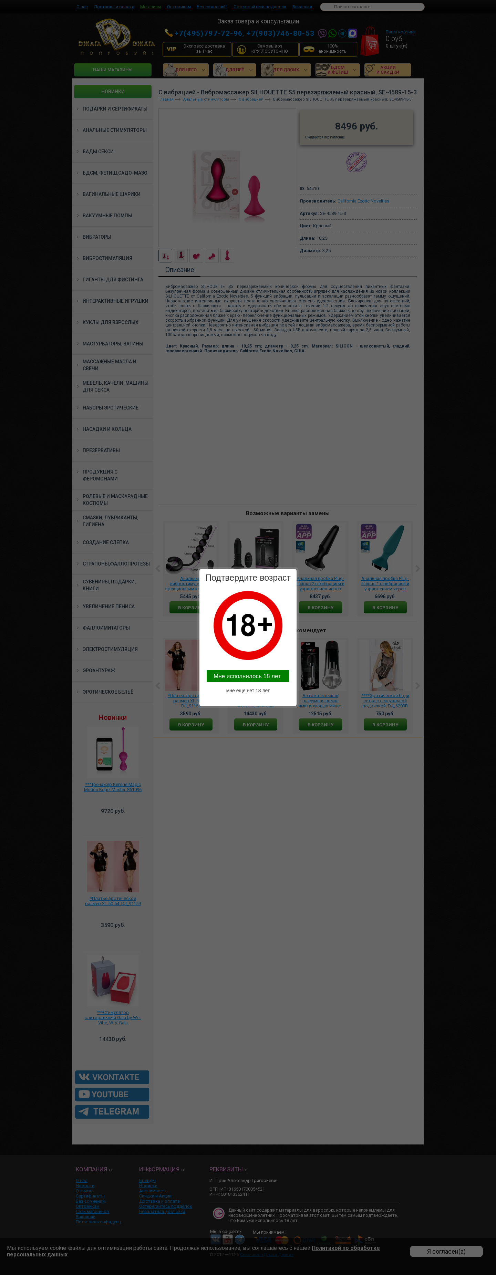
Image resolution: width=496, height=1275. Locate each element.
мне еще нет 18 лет (248, 690)
